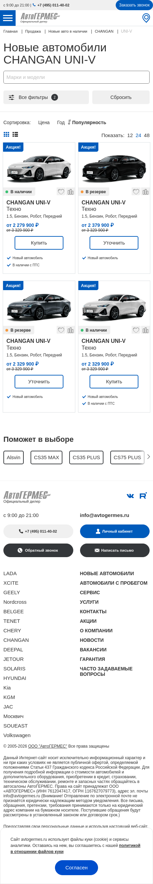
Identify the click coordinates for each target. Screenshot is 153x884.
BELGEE (13, 611)
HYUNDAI (14, 678)
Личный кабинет (117, 531)
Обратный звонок (41, 550)
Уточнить (114, 243)
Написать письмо (117, 550)
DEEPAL (13, 649)
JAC (8, 707)
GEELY (11, 592)
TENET (11, 621)
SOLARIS (14, 668)
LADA (10, 573)
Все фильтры (33, 97)
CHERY (12, 630)
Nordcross (14, 602)
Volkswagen (17, 735)
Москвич (13, 716)
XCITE (10, 583)
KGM (9, 697)
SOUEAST (15, 726)
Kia (7, 687)
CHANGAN (16, 640)
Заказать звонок (134, 5)
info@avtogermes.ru (105, 515)
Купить (39, 243)
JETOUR (13, 659)
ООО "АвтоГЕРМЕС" (47, 746)
